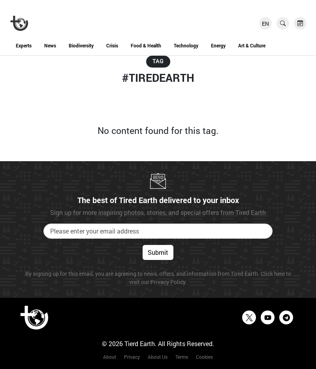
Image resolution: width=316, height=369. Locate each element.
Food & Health (146, 45)
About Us (157, 357)
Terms (181, 357)
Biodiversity (81, 45)
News (50, 45)
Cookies (204, 357)
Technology (186, 45)
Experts (24, 45)
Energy (218, 45)
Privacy (132, 357)
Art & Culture (251, 45)
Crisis (112, 45)
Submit (158, 252)
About (109, 357)
